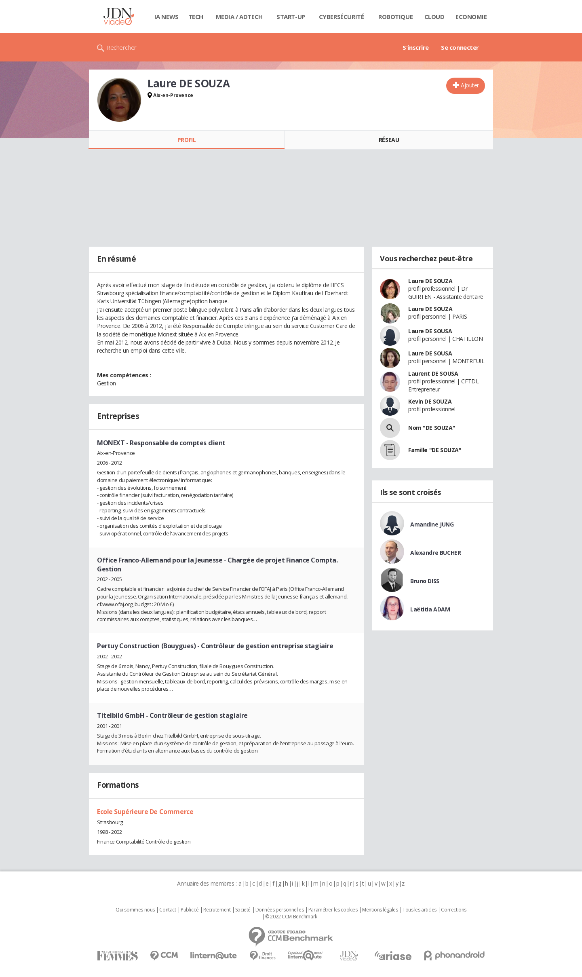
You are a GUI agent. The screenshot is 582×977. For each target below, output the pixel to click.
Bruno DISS (424, 581)
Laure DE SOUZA (430, 281)
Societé (243, 910)
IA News (166, 17)
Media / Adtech (239, 17)
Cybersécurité (341, 17)
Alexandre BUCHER (435, 552)
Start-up (290, 17)
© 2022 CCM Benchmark (291, 917)
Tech (195, 17)
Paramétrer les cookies (333, 910)
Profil (186, 140)
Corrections (453, 910)
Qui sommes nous (135, 910)
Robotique (395, 17)
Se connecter (460, 47)
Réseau (389, 140)
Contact (167, 910)
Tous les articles (419, 910)
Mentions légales (380, 910)
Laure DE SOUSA (430, 331)
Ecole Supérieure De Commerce (145, 811)
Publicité (189, 910)
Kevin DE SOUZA (429, 401)
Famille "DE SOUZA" (434, 450)
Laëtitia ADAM (430, 609)
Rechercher (121, 47)
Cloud (434, 17)
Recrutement (216, 910)
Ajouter (470, 85)
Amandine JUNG (432, 524)
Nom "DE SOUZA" (431, 427)
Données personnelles (279, 910)
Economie (471, 17)
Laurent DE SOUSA (433, 373)
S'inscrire (416, 47)
